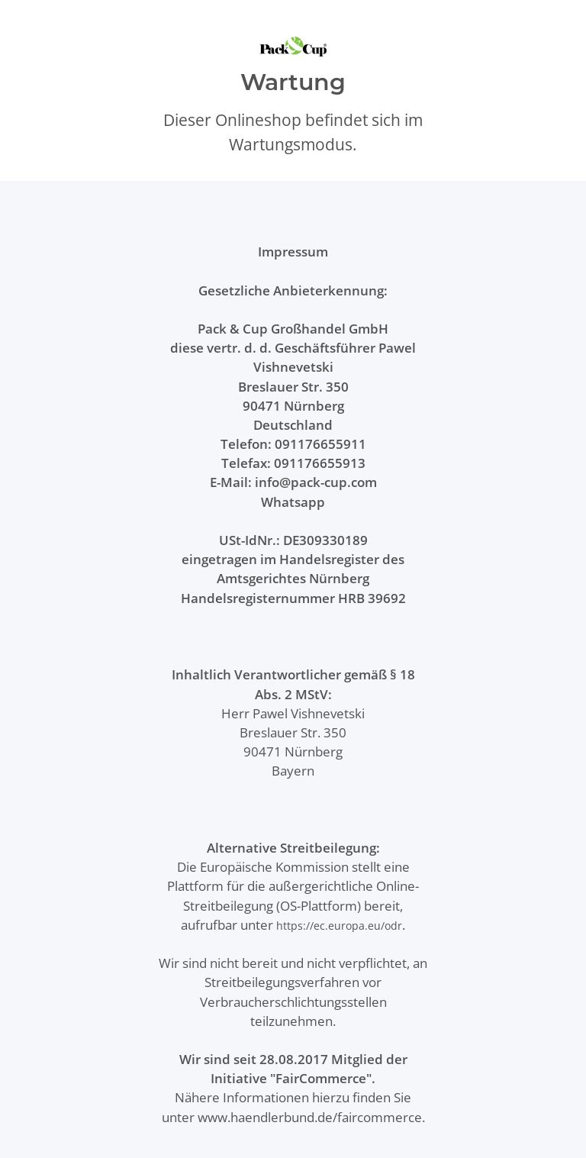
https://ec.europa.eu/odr (339, 925)
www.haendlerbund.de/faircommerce (310, 1117)
